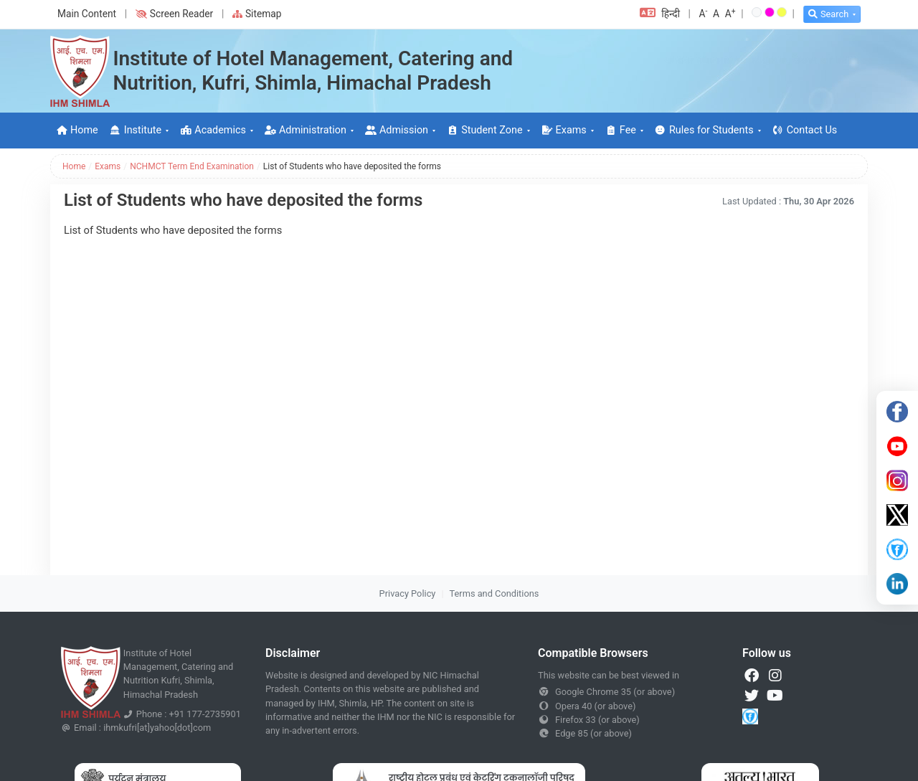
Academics (213, 130)
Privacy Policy (407, 593)
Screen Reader (174, 13)
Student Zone (484, 130)
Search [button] (828, 14)
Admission (396, 130)
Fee (620, 130)
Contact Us (805, 130)
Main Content (86, 13)
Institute (135, 130)
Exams (564, 130)
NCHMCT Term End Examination (192, 166)
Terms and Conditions (494, 593)
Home (77, 130)
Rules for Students (704, 130)
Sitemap (257, 13)
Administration (305, 130)
